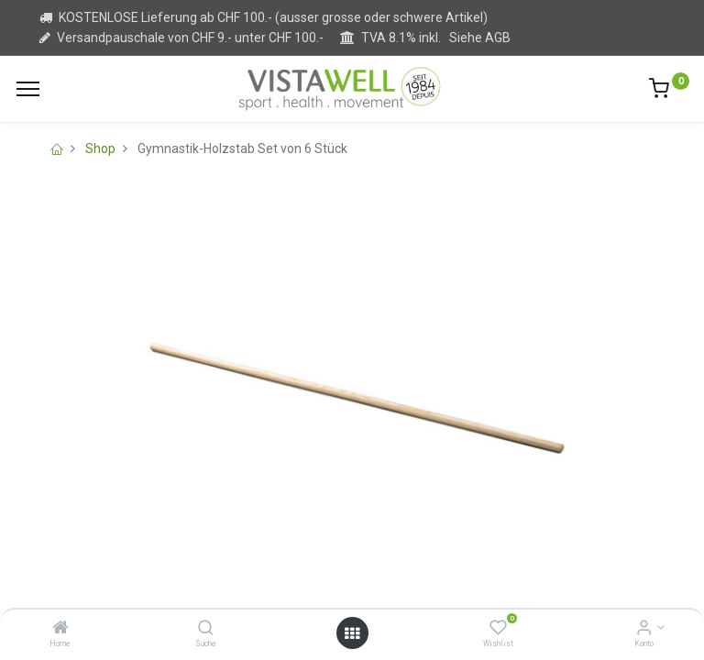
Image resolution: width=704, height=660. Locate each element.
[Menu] (28, 88)
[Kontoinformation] (644, 629)
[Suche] (205, 629)
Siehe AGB (480, 37)
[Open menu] (352, 633)
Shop (100, 148)
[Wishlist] (498, 629)
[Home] (60, 629)
